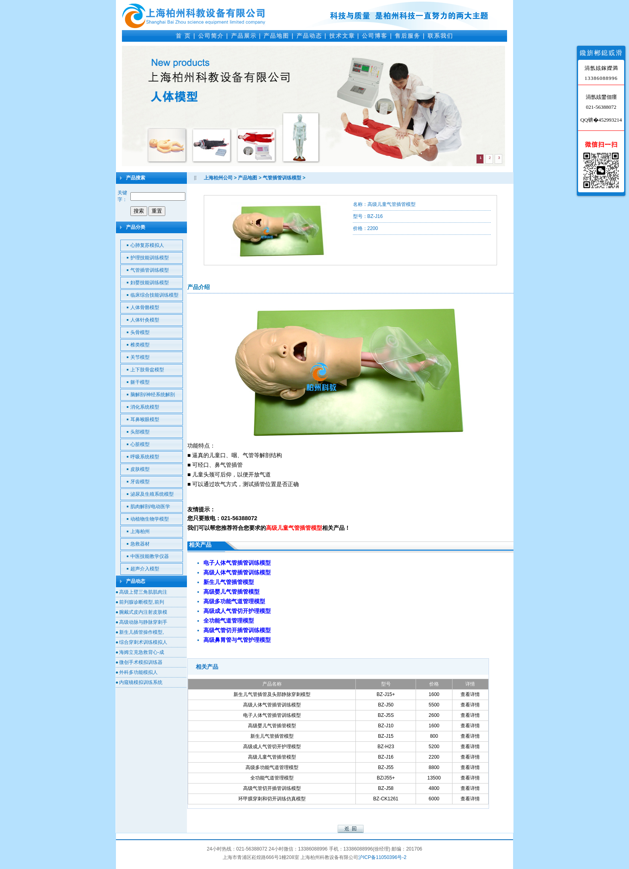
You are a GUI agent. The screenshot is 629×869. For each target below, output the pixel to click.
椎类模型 (140, 345)
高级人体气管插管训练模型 (272, 705)
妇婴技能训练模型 (149, 282)
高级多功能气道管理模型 (272, 767)
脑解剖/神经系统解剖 (152, 394)
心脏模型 (140, 444)
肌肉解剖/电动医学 (150, 506)
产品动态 (309, 36)
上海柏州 (140, 531)
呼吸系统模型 (144, 457)
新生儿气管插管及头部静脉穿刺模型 (271, 694)
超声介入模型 (144, 569)
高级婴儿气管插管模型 (272, 726)
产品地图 (276, 36)
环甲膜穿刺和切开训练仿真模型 (272, 799)
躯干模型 (140, 382)
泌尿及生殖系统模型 (152, 494)
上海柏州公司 (218, 178)
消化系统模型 (144, 407)
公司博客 (375, 36)
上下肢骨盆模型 (147, 369)
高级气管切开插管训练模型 (272, 788)
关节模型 (140, 357)
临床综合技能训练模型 (154, 295)
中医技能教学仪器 (149, 556)
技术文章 (342, 36)
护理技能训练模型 (149, 257)
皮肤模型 (140, 469)
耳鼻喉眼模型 (144, 419)
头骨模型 (140, 332)
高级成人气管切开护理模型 (272, 746)
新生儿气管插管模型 (272, 736)
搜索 (139, 211)
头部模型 (140, 432)
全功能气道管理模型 (272, 778)
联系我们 (440, 36)
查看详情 (470, 694)
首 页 (183, 36)
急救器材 (140, 544)
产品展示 (244, 36)
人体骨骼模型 (144, 307)
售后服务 (407, 36)
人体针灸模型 (144, 320)
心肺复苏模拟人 (147, 245)
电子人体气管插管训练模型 (272, 715)
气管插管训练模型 (149, 270)
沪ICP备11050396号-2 (382, 857)
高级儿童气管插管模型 (272, 757)
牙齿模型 (140, 481)
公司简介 (211, 36)
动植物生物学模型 (149, 519)
